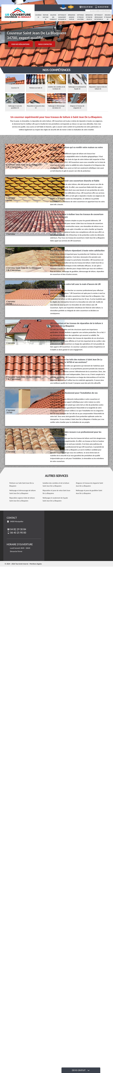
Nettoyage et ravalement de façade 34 (62, 17)
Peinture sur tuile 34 (45, 17)
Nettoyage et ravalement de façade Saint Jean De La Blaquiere (55, 499)
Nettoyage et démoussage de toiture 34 (98, 17)
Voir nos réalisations (20, 44)
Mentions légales (36, 564)
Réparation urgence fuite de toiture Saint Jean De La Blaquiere (22, 499)
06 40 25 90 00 (101, 7)
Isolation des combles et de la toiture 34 (53, 19)
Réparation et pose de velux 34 (89, 17)
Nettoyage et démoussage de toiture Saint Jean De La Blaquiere (22, 491)
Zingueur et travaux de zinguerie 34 (107, 19)
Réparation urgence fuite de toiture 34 (71, 18)
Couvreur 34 (38, 16)
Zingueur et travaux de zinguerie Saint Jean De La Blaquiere (89, 484)
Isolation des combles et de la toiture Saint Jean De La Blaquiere (56, 484)
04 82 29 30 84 (86, 7)
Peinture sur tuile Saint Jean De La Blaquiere (21, 484)
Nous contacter (45, 44)
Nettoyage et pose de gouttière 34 (80, 18)
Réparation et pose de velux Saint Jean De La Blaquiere (56, 491)
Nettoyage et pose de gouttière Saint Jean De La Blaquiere (89, 491)
